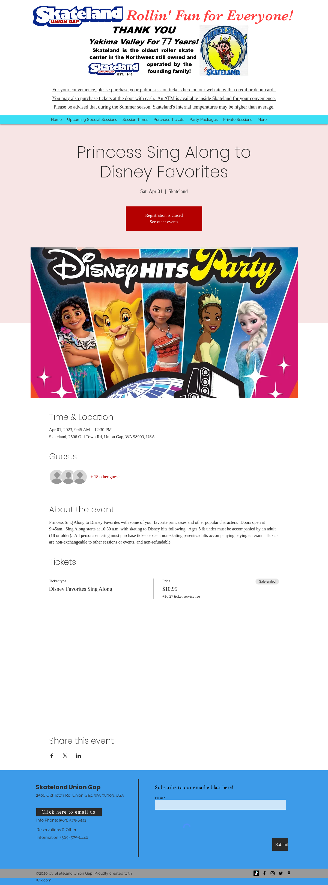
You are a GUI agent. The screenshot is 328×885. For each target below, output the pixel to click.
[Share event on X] (65, 755)
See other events (164, 222)
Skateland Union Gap (68, 787)
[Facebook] (264, 873)
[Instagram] (272, 873)
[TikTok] (256, 873)
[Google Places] (289, 873)
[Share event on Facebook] (51, 755)
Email (159, 798)
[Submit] (280, 844)
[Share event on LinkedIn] (78, 755)
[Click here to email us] (69, 812)
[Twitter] (281, 873)
